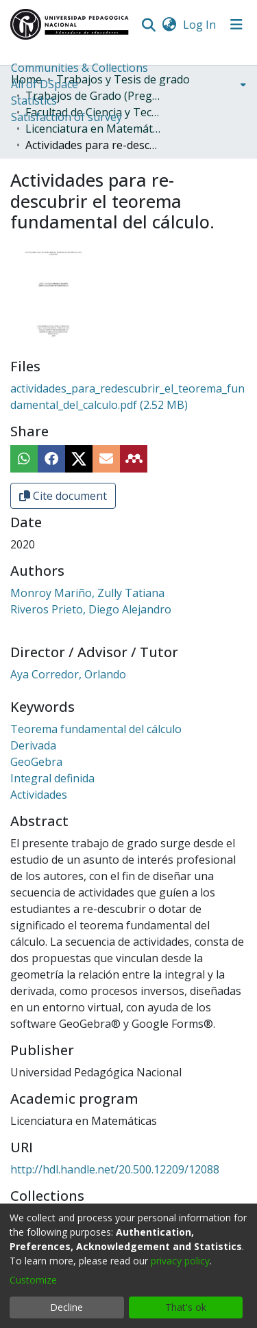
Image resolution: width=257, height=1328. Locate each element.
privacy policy (180, 1260)
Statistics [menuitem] (34, 100)
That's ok (185, 1307)
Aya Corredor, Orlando (68, 674)
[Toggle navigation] (236, 25)
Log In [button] (200, 24)
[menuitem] (169, 24)
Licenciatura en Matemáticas (93, 128)
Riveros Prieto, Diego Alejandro (90, 609)
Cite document (63, 495)
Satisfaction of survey (66, 116)
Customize (33, 1279)
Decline (66, 1307)
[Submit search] (148, 24)
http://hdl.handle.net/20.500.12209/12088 (114, 1169)
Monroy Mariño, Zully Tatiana (87, 592)
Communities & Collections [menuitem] (79, 67)
